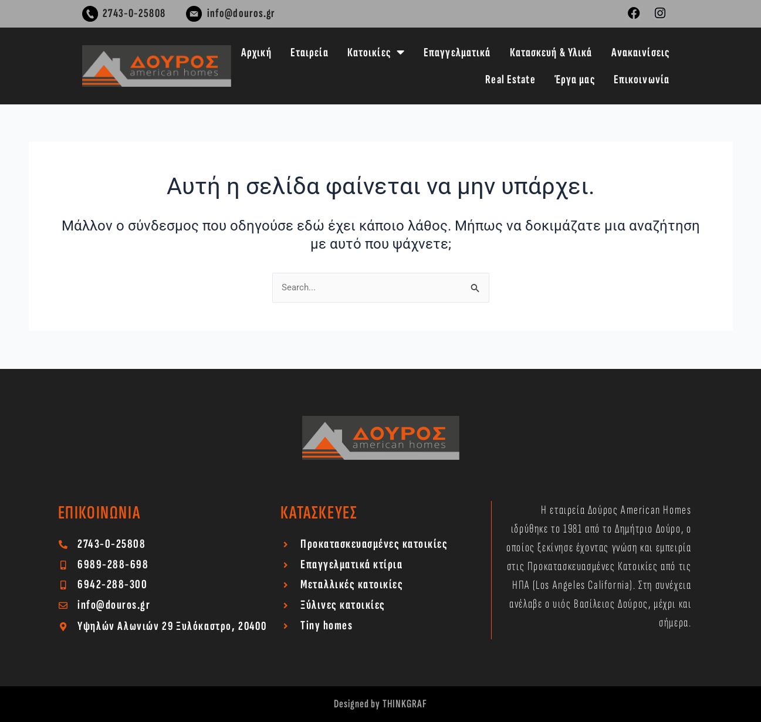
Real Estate (510, 79)
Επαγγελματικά (457, 52)
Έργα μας (574, 79)
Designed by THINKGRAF (380, 703)
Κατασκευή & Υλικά (551, 52)
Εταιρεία (309, 52)
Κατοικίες (376, 52)
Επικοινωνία (641, 79)
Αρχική (256, 52)
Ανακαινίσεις (640, 52)
